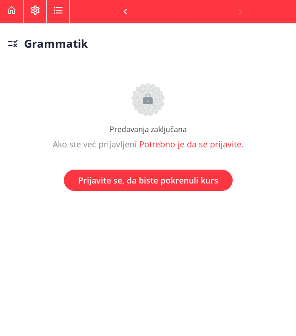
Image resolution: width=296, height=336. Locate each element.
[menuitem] (34, 11)
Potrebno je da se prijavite (190, 144)
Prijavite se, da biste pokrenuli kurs (148, 180)
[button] (11, 11)
